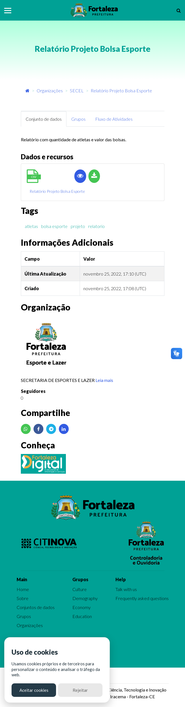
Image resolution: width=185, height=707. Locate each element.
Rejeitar (80, 690)
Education (82, 616)
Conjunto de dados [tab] (44, 119)
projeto (78, 226)
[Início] (27, 90)
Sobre (22, 598)
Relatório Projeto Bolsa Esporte (121, 90)
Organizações (50, 90)
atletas (31, 226)
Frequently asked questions (142, 598)
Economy (81, 607)
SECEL (77, 90)
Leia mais (104, 380)
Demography (85, 598)
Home (23, 589)
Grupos (24, 616)
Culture (79, 589)
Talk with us (126, 589)
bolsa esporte (54, 226)
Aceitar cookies (33, 690)
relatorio (96, 226)
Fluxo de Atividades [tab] (114, 119)
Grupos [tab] (78, 119)
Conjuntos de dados (36, 607)
